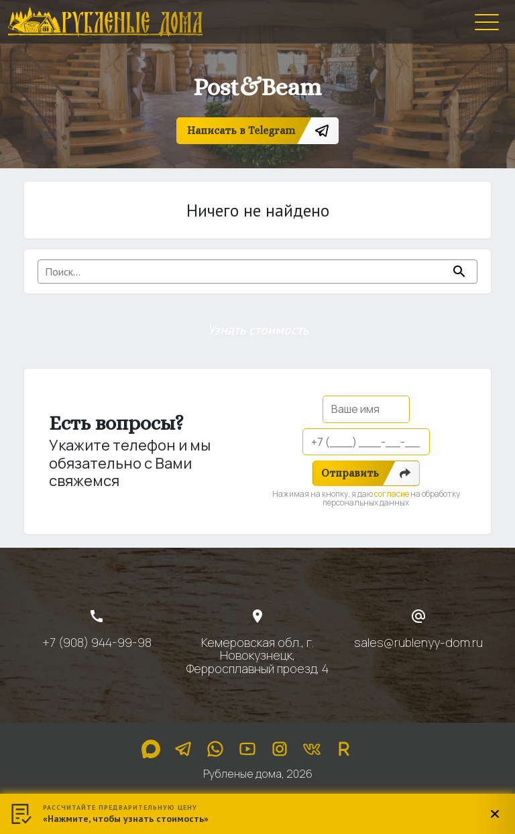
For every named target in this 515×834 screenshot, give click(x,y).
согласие (391, 493)
